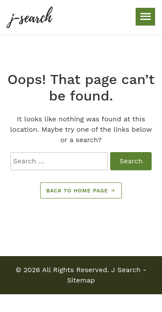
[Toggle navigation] (145, 16)
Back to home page (81, 191)
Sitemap (81, 280)
